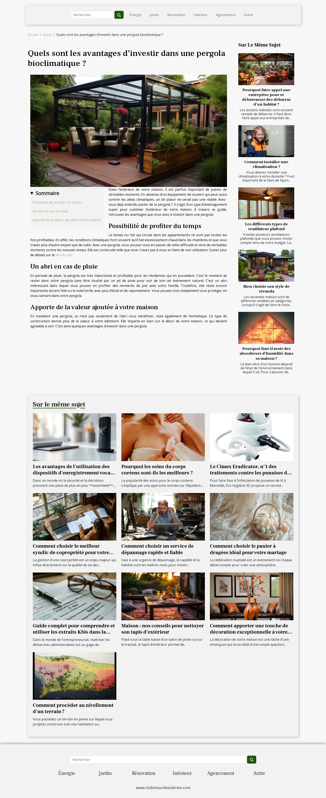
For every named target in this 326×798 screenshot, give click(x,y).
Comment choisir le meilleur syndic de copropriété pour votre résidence (71, 552)
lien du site (64, 255)
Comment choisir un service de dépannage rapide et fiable (157, 549)
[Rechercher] (92, 15)
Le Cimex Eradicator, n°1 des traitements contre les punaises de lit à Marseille (250, 473)
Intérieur (201, 15)
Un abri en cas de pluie (50, 211)
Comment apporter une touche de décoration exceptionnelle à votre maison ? (249, 632)
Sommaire (47, 193)
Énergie (135, 15)
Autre (248, 15)
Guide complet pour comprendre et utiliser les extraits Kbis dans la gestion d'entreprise (74, 632)
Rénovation (176, 15)
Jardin (154, 15)
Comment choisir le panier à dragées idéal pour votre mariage (248, 549)
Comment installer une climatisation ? (266, 164)
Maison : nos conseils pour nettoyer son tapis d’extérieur (162, 629)
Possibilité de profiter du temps (56, 202)
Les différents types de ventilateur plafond (266, 226)
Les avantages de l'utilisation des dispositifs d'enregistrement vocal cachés (72, 473)
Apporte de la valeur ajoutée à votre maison (66, 220)
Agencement (226, 15)
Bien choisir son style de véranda (266, 289)
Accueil (33, 34)
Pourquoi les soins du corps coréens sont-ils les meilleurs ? (157, 469)
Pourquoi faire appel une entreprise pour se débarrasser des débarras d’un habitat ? (266, 97)
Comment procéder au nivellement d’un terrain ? (73, 708)
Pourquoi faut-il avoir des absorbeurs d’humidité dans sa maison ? (266, 353)
